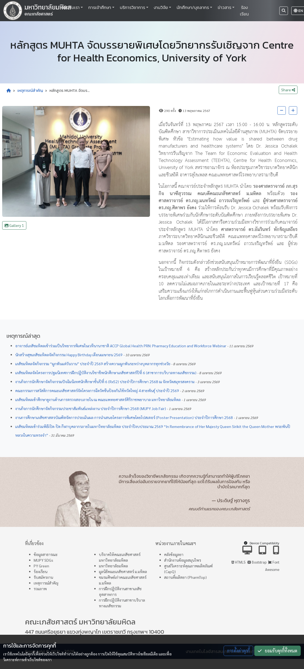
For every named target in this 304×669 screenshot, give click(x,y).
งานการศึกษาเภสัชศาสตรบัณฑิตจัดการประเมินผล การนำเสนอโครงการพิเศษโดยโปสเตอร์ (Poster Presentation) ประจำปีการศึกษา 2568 (124, 417)
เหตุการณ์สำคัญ (30, 90)
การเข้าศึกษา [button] (99, 7)
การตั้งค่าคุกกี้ (238, 651)
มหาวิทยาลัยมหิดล (113, 565)
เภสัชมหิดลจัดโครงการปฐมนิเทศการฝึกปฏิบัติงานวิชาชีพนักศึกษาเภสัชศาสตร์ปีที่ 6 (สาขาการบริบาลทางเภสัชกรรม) (105, 372)
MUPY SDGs (43, 560)
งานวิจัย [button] (161, 7)
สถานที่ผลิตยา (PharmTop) (185, 577)
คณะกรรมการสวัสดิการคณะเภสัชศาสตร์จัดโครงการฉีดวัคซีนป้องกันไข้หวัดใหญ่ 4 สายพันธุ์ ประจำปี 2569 (97, 390)
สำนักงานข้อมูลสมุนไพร (182, 560)
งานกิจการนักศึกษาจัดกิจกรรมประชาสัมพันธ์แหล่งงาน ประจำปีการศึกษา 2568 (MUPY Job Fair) (90, 408)
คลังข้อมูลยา (173, 554)
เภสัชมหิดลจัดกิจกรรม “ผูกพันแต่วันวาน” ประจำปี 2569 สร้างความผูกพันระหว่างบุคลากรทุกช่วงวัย (92, 363)
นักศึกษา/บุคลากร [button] (193, 7)
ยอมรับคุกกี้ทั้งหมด (277, 651)
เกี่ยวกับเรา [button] (70, 7)
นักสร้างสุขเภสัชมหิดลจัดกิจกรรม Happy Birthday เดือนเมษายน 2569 (69, 354)
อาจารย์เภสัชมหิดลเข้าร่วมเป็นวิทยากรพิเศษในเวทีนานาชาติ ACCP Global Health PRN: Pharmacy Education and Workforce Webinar (120, 345)
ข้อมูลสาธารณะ (46, 554)
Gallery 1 (14, 225)
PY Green (41, 565)
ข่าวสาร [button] (224, 7)
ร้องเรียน (244, 10)
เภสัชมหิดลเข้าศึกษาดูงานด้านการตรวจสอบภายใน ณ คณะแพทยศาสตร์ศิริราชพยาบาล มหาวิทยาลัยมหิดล (98, 399)
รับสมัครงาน (43, 577)
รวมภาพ (40, 588)
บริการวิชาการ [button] (132, 7)
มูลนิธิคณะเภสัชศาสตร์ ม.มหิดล (123, 571)
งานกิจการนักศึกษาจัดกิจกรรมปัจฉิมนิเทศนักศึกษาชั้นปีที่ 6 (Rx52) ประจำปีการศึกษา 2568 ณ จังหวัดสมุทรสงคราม (105, 381)
